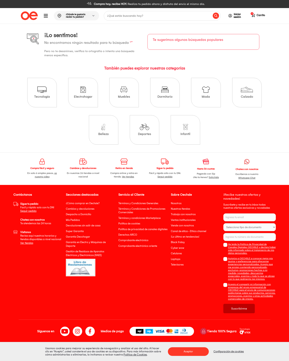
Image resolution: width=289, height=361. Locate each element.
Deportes (144, 130)
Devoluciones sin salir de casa (83, 225)
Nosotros (176, 203)
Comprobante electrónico (133, 240)
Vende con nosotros (182, 225)
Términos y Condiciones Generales (138, 203)
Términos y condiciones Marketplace (139, 218)
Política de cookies (129, 223)
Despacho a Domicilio (78, 214)
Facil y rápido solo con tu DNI (37, 207)
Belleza (103, 130)
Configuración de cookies (229, 351)
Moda (206, 92)
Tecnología (42, 92)
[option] (144, 4)
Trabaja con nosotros (183, 214)
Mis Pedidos (73, 220)
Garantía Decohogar (78, 236)
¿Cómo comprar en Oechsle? (83, 203)
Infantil (185, 130)
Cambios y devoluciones (80, 208)
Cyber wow (177, 247)
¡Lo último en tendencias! (185, 236)
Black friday (178, 242)
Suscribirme (239, 308)
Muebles (124, 92)
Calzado (247, 92)
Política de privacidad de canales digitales (143, 229)
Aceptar (188, 351)
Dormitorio (164, 92)
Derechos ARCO (127, 234)
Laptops (175, 259)
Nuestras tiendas (180, 208)
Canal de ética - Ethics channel (188, 231)
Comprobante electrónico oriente (137, 245)
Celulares (176, 253)
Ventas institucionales (183, 220)
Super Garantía (75, 231)
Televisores (177, 264)
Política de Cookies (135, 354)
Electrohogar (83, 92)
